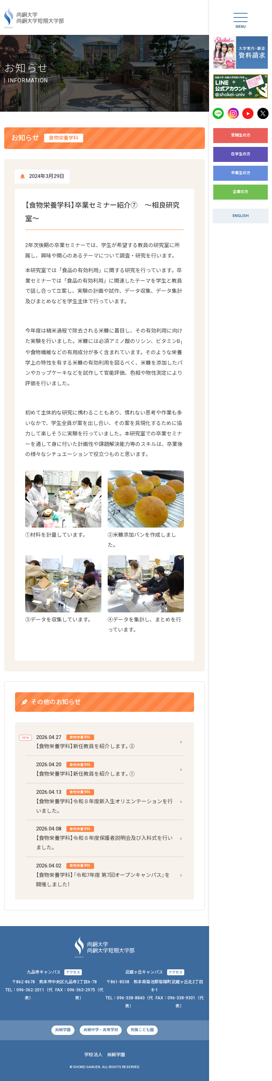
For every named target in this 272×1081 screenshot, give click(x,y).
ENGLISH (240, 216)
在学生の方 (240, 154)
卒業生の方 (240, 173)
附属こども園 (142, 1030)
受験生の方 (240, 135)
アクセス (73, 972)
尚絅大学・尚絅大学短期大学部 (34, 17)
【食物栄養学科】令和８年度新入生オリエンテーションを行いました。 (104, 801)
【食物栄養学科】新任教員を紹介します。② (85, 741)
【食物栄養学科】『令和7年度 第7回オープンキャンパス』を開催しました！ (103, 874)
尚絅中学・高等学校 (101, 1030)
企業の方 (240, 191)
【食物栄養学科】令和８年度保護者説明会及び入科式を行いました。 (104, 837)
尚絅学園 (63, 1030)
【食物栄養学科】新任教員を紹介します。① (85, 768)
